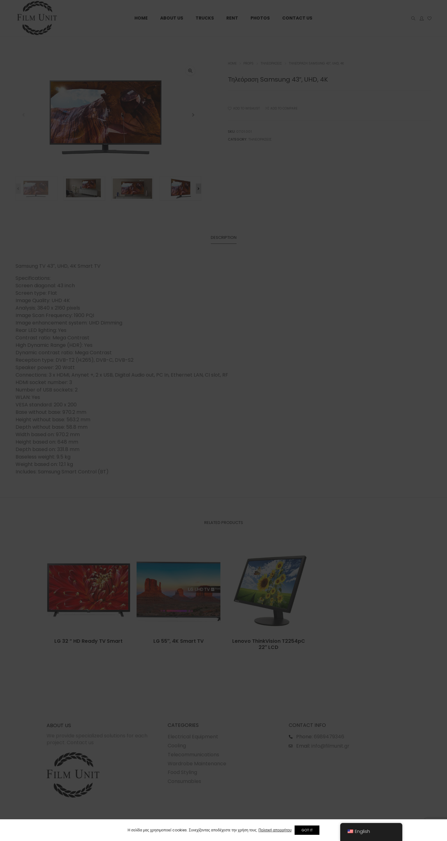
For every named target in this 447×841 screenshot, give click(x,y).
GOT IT (310, 830)
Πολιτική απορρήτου (272, 830)
